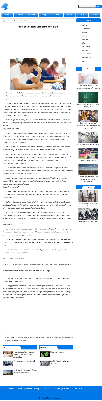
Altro (25, 21)
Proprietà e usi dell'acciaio (88, 215)
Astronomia (32, 15)
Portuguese (38, 389)
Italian (20, 389)
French (10, 389)
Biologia (70, 15)
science (8, 21)
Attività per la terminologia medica (88, 138)
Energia (44, 15)
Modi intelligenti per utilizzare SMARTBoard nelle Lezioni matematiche (23, 354)
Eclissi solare (86, 54)
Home (7, 15)
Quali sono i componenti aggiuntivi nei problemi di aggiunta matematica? (88, 119)
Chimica (20, 15)
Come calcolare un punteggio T (24, 361)
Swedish (47, 389)
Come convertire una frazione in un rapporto (88, 100)
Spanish (29, 389)
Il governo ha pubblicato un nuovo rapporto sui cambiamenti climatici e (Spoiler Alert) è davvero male (38, 337)
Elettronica (94, 15)
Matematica (86, 57)
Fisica (82, 15)
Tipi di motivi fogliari (57, 352)
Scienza (16, 21)
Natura (57, 15)
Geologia (85, 50)
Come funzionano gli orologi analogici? (88, 198)
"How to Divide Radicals (88, 154)
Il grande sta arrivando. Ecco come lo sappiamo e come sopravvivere (88, 173)
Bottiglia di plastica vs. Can (16, 341)
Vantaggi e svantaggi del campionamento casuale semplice (88, 81)
